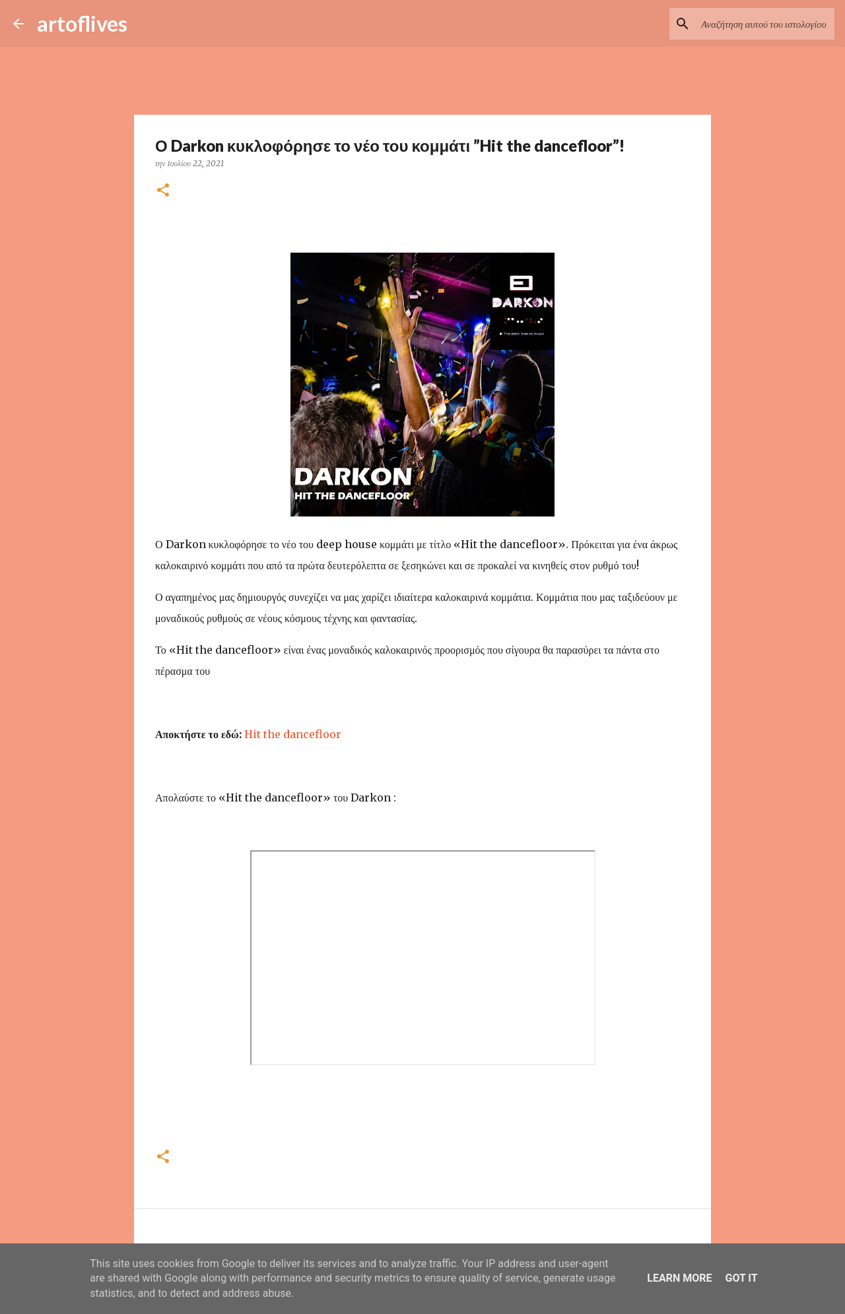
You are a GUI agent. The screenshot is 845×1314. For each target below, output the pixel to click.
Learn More (679, 1278)
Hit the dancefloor (292, 734)
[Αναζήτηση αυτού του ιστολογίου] (765, 24)
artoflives (82, 23)
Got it (741, 1278)
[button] (163, 191)
